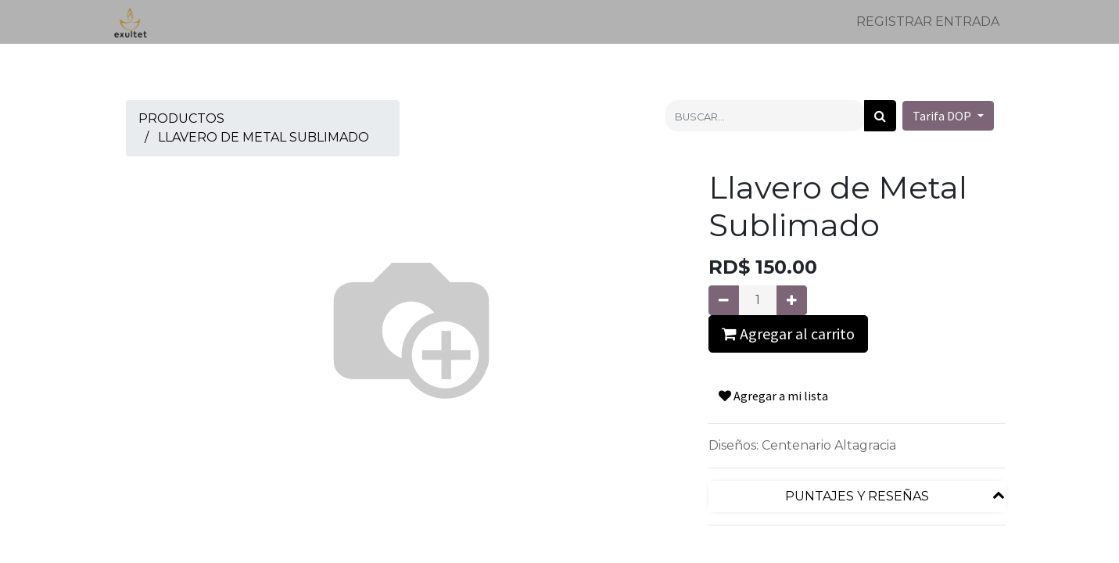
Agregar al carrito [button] (788, 333)
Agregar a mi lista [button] (773, 395)
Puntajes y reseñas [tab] (857, 496)
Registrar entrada (927, 21)
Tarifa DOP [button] (943, 116)
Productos (181, 118)
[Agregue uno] (791, 300)
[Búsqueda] (880, 115)
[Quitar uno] (723, 300)
